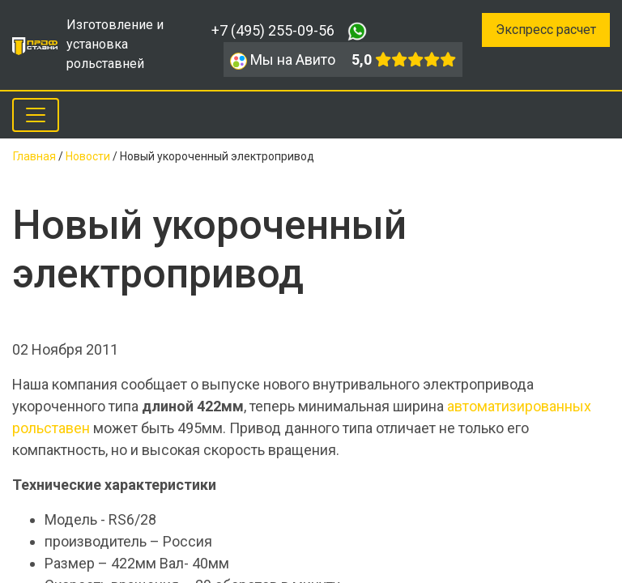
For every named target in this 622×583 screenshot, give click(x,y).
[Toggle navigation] (35, 115)
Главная (34, 156)
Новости (88, 156)
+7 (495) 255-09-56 (272, 30)
